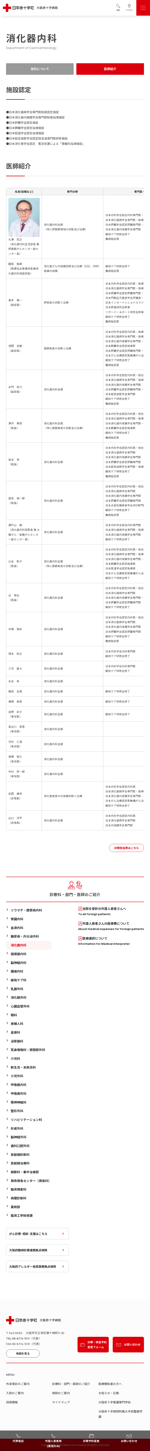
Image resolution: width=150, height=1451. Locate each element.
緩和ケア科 (18, 980)
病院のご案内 (61, 1393)
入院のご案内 (15, 1393)
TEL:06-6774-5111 (18, 1338)
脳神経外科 (18, 1137)
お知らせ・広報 (108, 1393)
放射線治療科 (20, 1163)
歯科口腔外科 (20, 1146)
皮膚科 (15, 1032)
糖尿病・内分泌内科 (25, 936)
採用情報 (12, 1402)
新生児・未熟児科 (23, 1067)
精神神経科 (18, 1102)
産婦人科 (17, 1023)
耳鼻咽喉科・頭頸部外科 (28, 1049)
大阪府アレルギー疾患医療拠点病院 (32, 1266)
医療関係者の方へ (110, 1384)
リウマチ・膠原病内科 (26, 910)
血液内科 (17, 927)
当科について (39, 69)
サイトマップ (61, 1402)
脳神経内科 (18, 962)
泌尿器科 (17, 1041)
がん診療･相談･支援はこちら (28, 1234)
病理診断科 (18, 1198)
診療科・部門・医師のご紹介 (71, 1384)
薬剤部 (15, 1207)
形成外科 (17, 1128)
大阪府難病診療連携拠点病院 (28, 1250)
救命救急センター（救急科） (31, 1180)
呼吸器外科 (18, 1093)
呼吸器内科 (18, 1084)
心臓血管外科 (20, 1006)
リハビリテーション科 (26, 1119)
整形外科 (17, 1111)
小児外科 (17, 1076)
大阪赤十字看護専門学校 (114, 1402)
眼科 (14, 1015)
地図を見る (23, 1353)
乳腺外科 (17, 989)
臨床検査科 (18, 1189)
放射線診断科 (20, 1154)
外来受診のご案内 (17, 1384)
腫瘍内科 (17, 971)
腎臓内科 (17, 919)
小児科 (15, 1058)
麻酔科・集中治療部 (25, 1172)
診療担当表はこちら (126, 848)
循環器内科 (18, 954)
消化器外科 (18, 997)
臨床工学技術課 (22, 1215)
